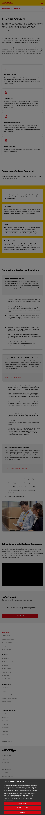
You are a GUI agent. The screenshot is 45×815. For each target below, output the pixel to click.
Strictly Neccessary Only (22, 808)
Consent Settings (23, 803)
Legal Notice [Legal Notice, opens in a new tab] (10, 800)
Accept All (22, 812)
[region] (22, 797)
